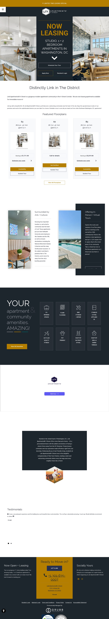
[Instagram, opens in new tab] (82, 561)
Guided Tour (24, 173)
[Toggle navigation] (3, 9)
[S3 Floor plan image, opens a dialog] (22, 141)
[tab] (8, 525)
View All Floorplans (54, 182)
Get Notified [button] (58, 165)
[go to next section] (54, 58)
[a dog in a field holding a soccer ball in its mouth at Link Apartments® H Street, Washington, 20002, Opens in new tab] (54, 475)
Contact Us (68, 585)
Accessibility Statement (80, 585)
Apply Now (47, 73)
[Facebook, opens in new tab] (78, 561)
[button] (54, 3)
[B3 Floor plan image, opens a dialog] (87, 141)
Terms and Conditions (48, 585)
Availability (24, 169)
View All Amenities (17, 346)
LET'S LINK (54, 550)
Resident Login (64, 73)
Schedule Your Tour (54, 65)
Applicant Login (36, 585)
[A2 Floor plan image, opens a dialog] (54, 141)
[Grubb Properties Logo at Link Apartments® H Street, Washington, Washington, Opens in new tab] (54, 592)
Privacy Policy (60, 585)
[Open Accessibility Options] (3, 611)
